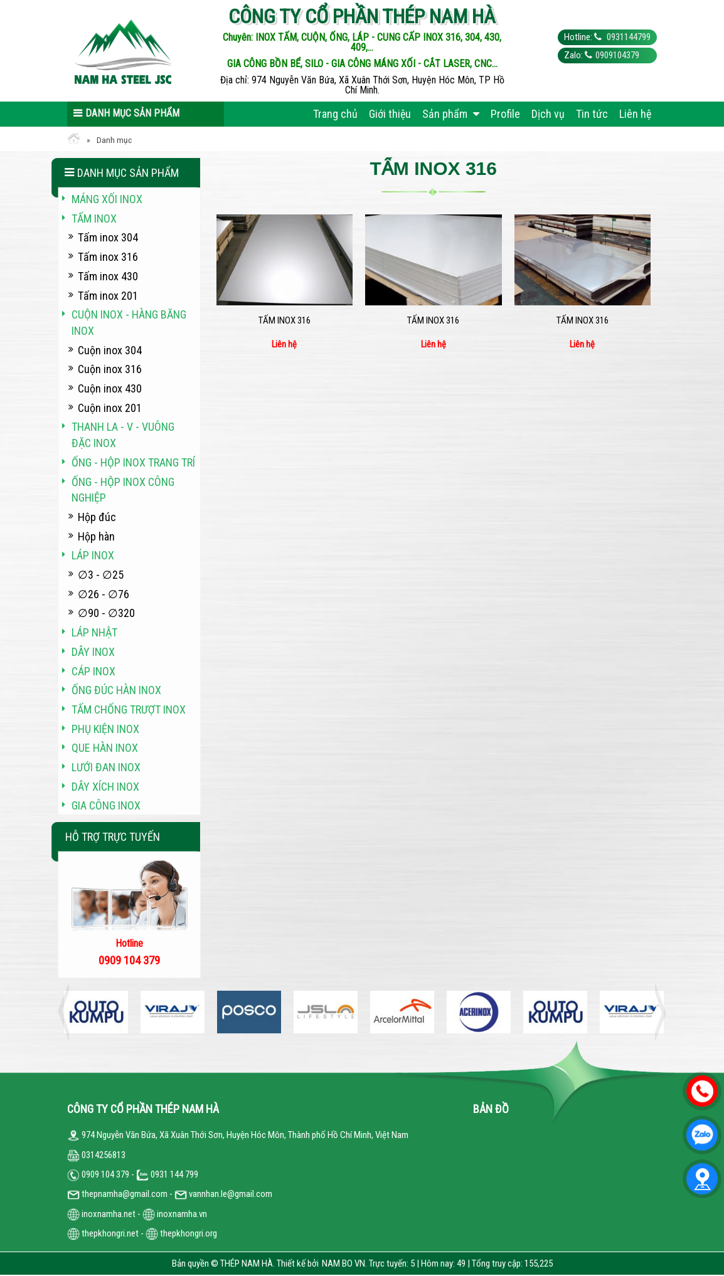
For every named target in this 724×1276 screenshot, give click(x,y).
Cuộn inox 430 (110, 388)
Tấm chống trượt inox (129, 709)
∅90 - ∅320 (106, 613)
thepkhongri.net (103, 1233)
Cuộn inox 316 (110, 369)
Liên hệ (635, 113)
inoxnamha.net (109, 1214)
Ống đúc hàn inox (116, 690)
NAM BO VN (343, 1263)
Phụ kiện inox (105, 729)
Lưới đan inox (106, 767)
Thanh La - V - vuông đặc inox (123, 435)
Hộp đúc (97, 517)
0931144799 (628, 37)
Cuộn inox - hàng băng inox (129, 322)
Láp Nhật (94, 632)
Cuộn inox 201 (110, 407)
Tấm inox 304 (108, 237)
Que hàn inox (105, 747)
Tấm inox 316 (284, 320)
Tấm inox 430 (108, 276)
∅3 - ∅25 (101, 574)
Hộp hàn (96, 536)
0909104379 (617, 55)
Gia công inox (106, 805)
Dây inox (93, 651)
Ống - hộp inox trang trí (133, 462)
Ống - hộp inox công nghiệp (123, 490)
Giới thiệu (390, 113)
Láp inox (93, 555)
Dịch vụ (548, 113)
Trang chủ (335, 113)
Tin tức (592, 113)
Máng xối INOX (107, 199)
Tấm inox (94, 218)
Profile (505, 113)
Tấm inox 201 (108, 295)
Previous (67, 1012)
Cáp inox (93, 671)
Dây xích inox (105, 786)
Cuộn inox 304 (110, 350)
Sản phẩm (450, 113)
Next (656, 1012)
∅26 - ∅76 (103, 594)
